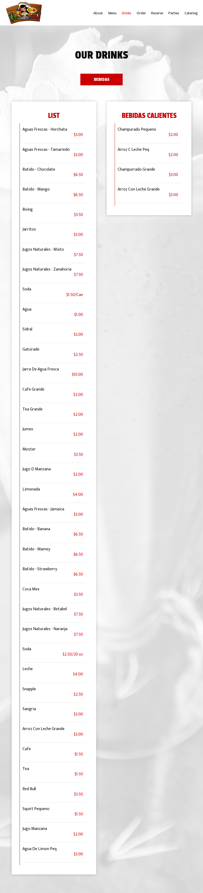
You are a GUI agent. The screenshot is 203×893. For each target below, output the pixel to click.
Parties (173, 13)
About (98, 13)
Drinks (126, 13)
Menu (112, 13)
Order (141, 13)
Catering (191, 13)
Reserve (157, 13)
